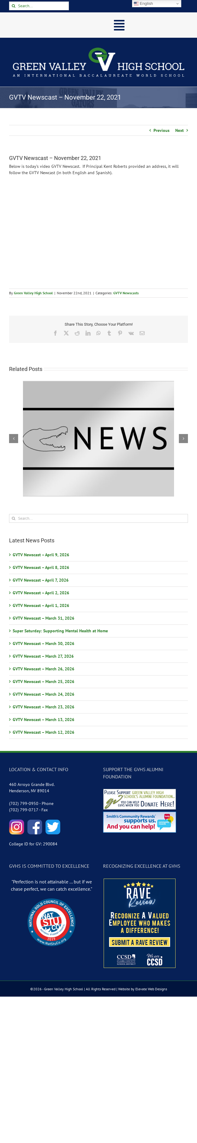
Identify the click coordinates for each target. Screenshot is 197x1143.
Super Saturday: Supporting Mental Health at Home (60, 631)
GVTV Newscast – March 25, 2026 (43, 681)
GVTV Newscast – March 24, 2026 (43, 694)
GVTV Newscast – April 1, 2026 (41, 605)
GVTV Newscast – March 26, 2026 (43, 669)
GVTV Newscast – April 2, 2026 (41, 592)
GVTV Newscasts (126, 293)
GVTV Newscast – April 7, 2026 (41, 580)
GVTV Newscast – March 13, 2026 (43, 719)
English (143, 3)
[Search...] (39, 6)
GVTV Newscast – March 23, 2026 (43, 707)
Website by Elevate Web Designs (142, 989)
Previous (161, 130)
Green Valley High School (33, 293)
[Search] (13, 6)
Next (179, 130)
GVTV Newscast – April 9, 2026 (41, 554)
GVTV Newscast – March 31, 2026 (43, 618)
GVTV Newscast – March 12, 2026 (43, 732)
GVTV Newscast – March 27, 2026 (43, 656)
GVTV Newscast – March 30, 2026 (43, 643)
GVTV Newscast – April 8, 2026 (41, 567)
